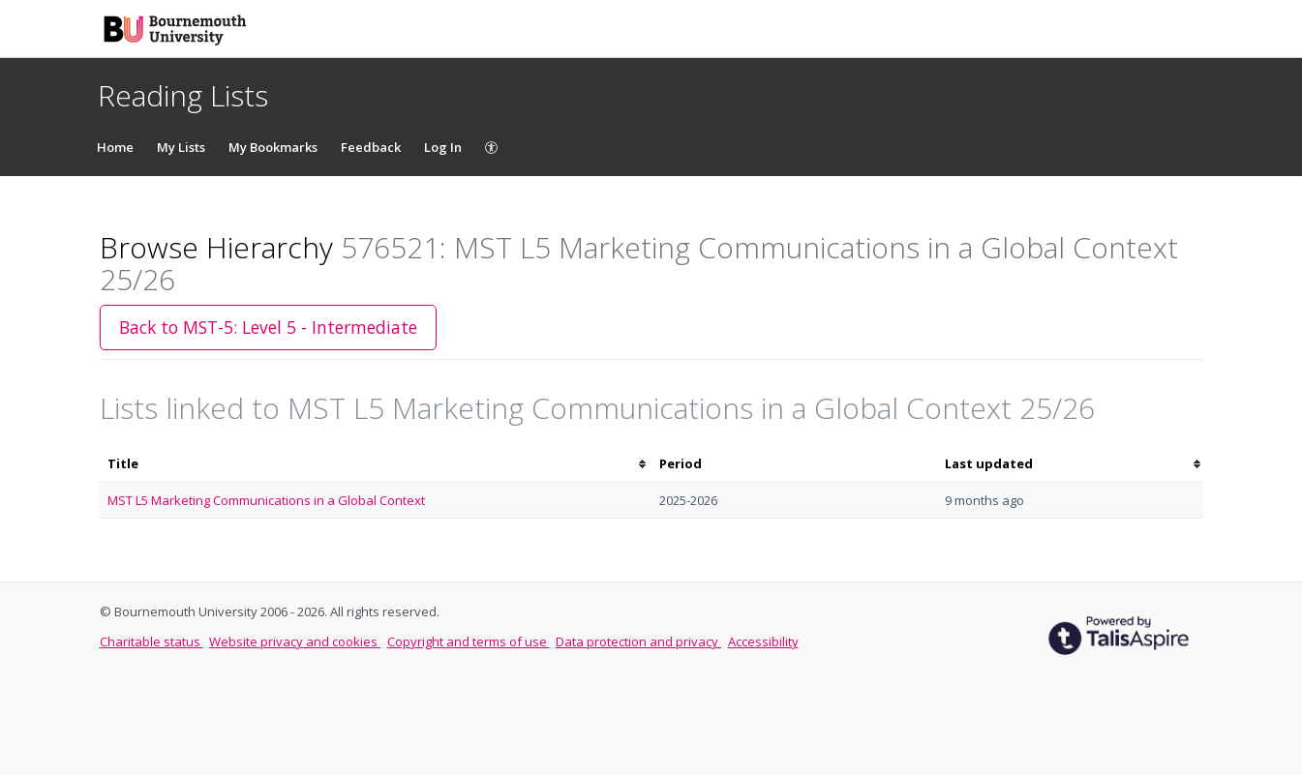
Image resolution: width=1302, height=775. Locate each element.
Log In (443, 147)
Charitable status (151, 641)
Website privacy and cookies (294, 641)
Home (115, 147)
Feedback (371, 147)
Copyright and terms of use (468, 641)
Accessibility (763, 641)
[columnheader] (375, 464)
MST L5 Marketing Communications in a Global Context (266, 500)
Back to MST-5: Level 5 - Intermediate (268, 327)
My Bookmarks (273, 147)
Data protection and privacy (638, 641)
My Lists (181, 147)
